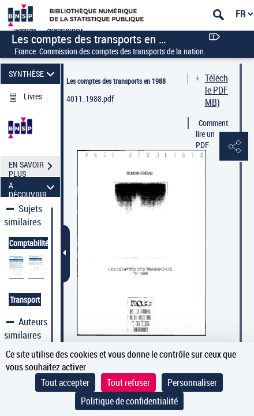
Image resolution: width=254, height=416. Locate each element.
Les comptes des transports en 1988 (116, 81)
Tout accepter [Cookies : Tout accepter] (65, 382)
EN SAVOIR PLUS (34, 167)
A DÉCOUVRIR (33, 187)
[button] (233, 147)
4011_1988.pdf (90, 98)
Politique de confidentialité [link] (129, 401)
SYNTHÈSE (33, 74)
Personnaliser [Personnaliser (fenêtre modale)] (192, 382)
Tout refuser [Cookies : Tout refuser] (128, 382)
